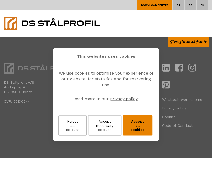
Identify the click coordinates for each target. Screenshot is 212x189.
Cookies (169, 117)
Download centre (154, 5)
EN (202, 5)
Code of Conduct (177, 125)
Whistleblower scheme (182, 99)
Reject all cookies (72, 125)
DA (178, 5)
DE (190, 5)
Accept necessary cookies (104, 125)
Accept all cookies (137, 125)
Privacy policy (174, 108)
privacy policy (124, 98)
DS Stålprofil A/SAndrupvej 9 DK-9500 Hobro (19, 87)
